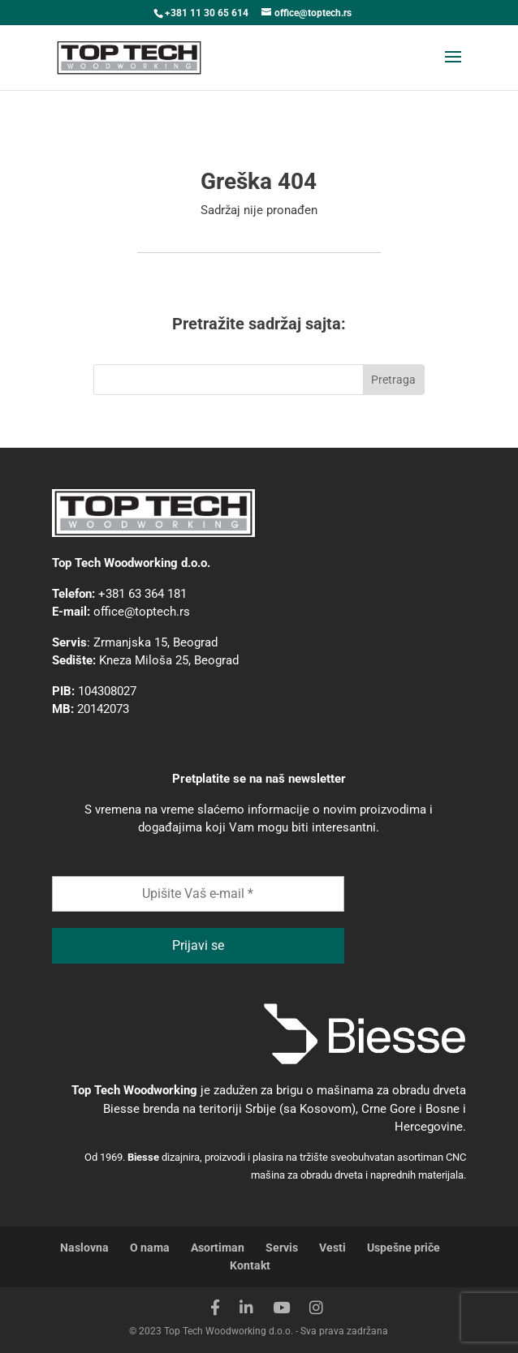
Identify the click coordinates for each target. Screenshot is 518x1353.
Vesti (332, 1247)
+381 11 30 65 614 (206, 13)
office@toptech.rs (141, 611)
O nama (150, 1247)
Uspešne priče (403, 1247)
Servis (281, 1247)
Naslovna (84, 1247)
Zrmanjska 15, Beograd (155, 642)
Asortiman (217, 1247)
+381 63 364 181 (142, 593)
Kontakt (250, 1265)
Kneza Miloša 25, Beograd (169, 660)
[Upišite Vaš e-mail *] (198, 894)
